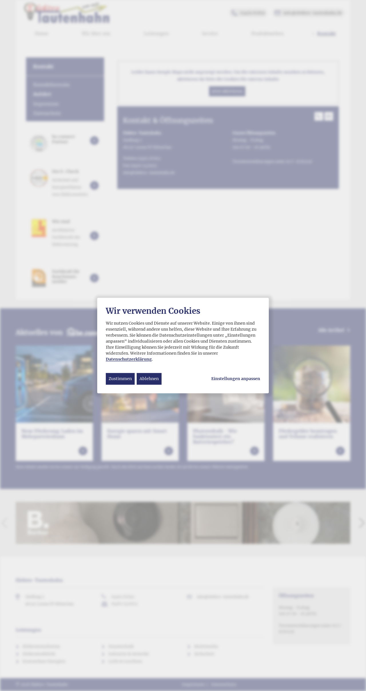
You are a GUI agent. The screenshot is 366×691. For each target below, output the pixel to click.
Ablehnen (149, 378)
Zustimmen (120, 378)
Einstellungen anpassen (235, 379)
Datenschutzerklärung (129, 359)
